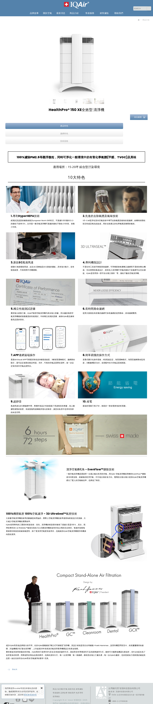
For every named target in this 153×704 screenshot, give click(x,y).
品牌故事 (34, 12)
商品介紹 (74, 12)
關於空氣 (47, 12)
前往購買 (138, 117)
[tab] (29, 126)
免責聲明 (79, 676)
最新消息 (60, 12)
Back (12, 652)
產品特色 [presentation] (29, 125)
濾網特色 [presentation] (76, 125)
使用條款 (56, 680)
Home (138, 20)
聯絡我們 (118, 12)
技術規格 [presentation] (124, 125)
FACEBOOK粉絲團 (101, 676)
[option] (76, 57)
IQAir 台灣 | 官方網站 (76, 4)
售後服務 (89, 12)
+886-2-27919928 (118, 684)
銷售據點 (104, 12)
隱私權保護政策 (30, 694)
